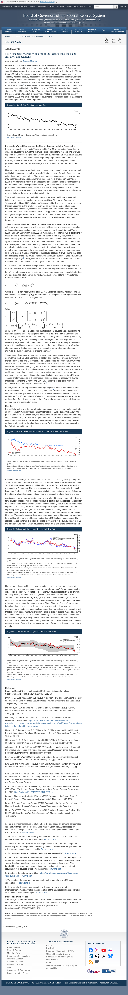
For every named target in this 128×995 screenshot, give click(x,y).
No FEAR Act (52, 960)
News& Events (22, 30)
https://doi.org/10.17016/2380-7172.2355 (32, 792)
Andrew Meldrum (30, 61)
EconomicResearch (92, 30)
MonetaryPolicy (36, 30)
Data (104, 30)
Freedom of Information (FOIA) (60, 951)
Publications (42, 6)
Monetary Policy (14, 953)
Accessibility (51, 968)
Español (50, 962)
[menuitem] (8, 30)
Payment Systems (15, 962)
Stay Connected (7, 6)
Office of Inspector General (58, 954)
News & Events (14, 950)
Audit (70, 957)
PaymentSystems (78, 30)
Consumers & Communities (117, 30)
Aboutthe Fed (8, 30)
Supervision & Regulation (18, 956)
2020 (50, 36)
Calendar (32, 6)
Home (7, 36)
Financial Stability (15, 959)
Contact (89, 6)
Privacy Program (69, 965)
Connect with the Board (17, 973)
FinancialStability (64, 30)
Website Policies (53, 965)
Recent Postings (21, 6)
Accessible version (14, 137)
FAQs (76, 6)
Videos (82, 6)
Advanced (122, 7)
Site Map (51, 6)
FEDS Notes (39, 36)
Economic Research (22, 36)
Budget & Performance (56, 957)
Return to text (28, 832)
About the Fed (13, 947)
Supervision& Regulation (50, 30)
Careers (69, 6)
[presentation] (10, 272)
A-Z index (60, 6)
